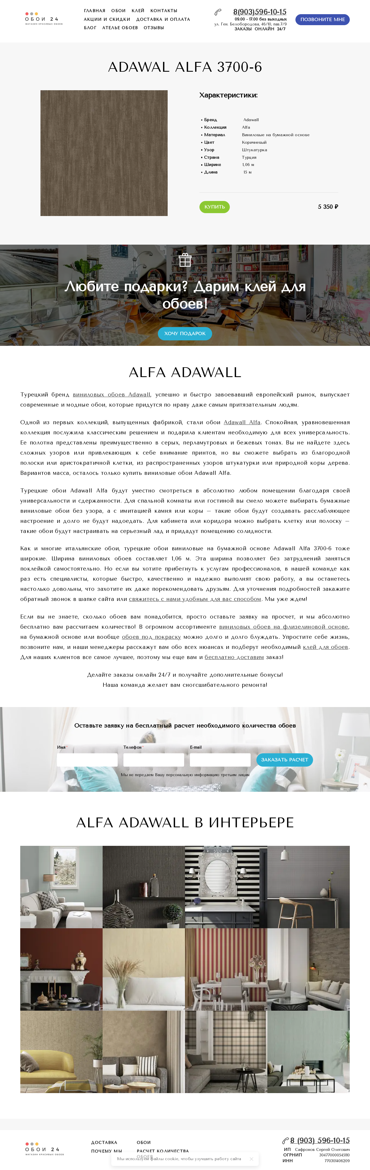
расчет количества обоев (163, 1154)
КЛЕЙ (138, 11)
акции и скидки (107, 19)
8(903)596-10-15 (259, 12)
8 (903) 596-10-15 (320, 1140)
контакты (164, 11)
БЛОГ (90, 28)
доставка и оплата (163, 19)
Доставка (104, 1143)
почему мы (106, 1151)
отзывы (154, 28)
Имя (62, 747)
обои (118, 11)
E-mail (195, 747)
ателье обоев (120, 28)
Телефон (133, 747)
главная (95, 11)
